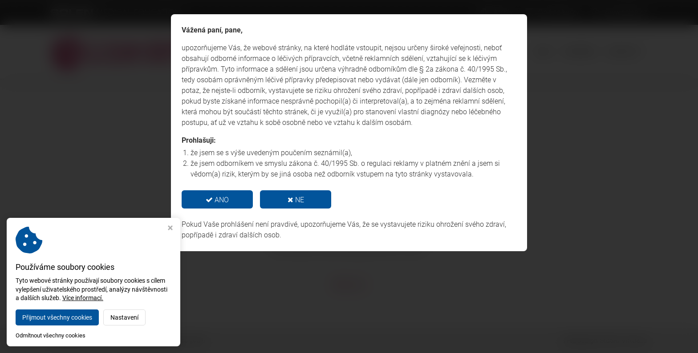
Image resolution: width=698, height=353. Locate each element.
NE (296, 200)
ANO (217, 200)
